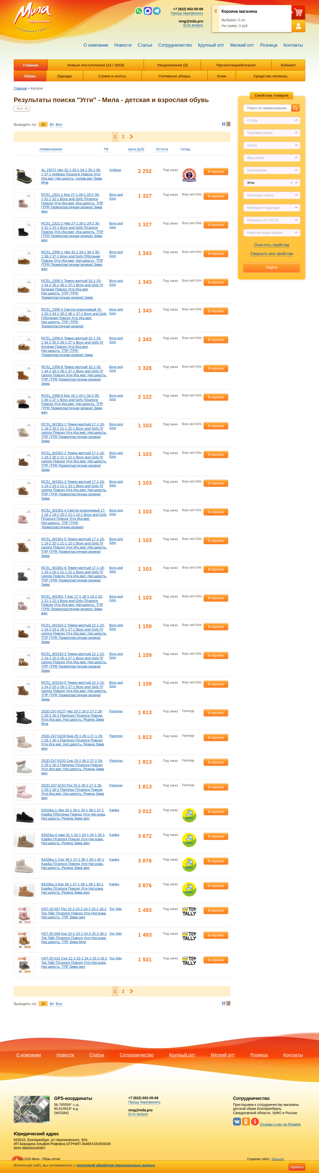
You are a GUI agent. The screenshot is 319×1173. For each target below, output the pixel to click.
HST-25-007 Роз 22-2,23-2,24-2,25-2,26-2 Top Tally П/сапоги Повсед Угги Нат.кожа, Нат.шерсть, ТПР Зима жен (74, 913)
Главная (30, 65)
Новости (123, 45)
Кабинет (288, 65)
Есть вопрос (193, 25)
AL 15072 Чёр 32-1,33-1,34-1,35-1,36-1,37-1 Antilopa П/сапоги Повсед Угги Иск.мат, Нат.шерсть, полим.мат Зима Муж (71, 176)
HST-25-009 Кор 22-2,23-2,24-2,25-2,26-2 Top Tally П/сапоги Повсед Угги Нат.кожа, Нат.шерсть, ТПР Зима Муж (74, 938)
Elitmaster (278, 1159)
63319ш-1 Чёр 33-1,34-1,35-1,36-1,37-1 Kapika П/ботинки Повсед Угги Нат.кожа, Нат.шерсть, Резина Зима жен (73, 814)
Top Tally (115, 909)
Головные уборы (174, 76)
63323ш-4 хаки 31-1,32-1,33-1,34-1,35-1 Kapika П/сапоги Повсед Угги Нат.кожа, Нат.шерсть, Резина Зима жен (73, 839)
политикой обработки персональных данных (116, 1165)
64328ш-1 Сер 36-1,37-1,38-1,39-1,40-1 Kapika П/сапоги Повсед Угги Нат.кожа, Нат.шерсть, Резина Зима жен (72, 864)
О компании (95, 45)
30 (43, 124)
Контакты (293, 45)
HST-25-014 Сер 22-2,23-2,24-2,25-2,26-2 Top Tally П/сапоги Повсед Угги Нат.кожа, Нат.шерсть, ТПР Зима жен (74, 962)
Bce (59, 124)
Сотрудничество (175, 45)
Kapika (114, 810)
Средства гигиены (270, 76)
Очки (221, 76)
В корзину (216, 171)
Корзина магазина (239, 11)
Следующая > (131, 137)
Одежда (64, 76)
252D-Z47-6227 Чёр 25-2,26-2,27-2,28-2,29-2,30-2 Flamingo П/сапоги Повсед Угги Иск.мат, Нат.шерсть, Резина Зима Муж (72, 717)
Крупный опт (211, 45)
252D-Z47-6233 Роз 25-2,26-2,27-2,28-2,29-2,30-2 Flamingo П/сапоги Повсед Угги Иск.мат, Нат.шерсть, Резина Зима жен (72, 791)
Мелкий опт (242, 45)
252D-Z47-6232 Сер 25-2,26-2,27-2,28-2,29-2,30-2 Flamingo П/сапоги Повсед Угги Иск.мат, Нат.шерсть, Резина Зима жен (72, 767)
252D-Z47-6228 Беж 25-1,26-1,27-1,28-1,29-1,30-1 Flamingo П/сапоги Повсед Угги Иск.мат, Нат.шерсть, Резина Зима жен (72, 742)
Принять (297, 1167)
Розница (269, 45)
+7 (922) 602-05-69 (188, 9)
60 (52, 124)
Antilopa (115, 170)
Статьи (145, 45)
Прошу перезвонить (187, 13)
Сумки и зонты (112, 76)
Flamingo (116, 711)
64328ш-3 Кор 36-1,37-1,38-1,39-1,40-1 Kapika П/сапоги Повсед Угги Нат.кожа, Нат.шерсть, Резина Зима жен (72, 888)
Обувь (30, 76)
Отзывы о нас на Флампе (280, 1124)
